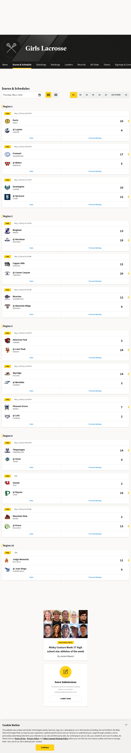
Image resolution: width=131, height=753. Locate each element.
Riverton (17, 296)
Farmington (18, 186)
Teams (107, 64)
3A (99, 95)
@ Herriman (19, 239)
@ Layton (17, 129)
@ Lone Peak (19, 349)
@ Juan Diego (19, 568)
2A (106, 95)
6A (80, 95)
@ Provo (17, 525)
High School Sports (65, 642)
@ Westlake (18, 382)
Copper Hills (19, 263)
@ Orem (17, 459)
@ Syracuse (18, 195)
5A (87, 95)
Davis (15, 120)
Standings (41, 64)
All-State (94, 64)
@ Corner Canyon (21, 272)
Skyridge (17, 373)
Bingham (17, 230)
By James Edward (65, 656)
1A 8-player (115, 95)
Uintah (16, 482)
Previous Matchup (95, 138)
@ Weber (17, 162)
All (73, 95)
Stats (31, 138)
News (5, 64)
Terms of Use (20, 739)
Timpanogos (19, 449)
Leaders (69, 64)
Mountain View (20, 516)
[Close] (126, 726)
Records (82, 64)
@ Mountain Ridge (22, 305)
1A (126, 95)
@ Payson (17, 492)
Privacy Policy (33, 739)
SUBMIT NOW (65, 698)
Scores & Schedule (22, 64)
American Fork (20, 339)
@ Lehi (16, 415)
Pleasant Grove (20, 406)
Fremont (17, 153)
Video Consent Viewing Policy (55, 739)
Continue (45, 748)
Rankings (55, 64)
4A (93, 95)
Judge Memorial (21, 559)
